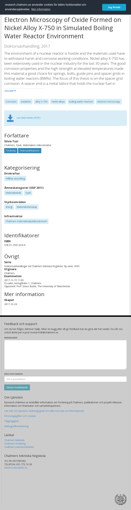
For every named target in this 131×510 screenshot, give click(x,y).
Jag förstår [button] (114, 7)
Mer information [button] (40, 9)
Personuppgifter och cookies (20, 416)
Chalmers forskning (15, 443)
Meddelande (10, 337)
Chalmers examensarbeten (19, 447)
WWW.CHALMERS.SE (15, 467)
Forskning (11, 150)
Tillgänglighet (11, 421)
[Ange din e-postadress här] (65, 379)
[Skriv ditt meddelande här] (65, 355)
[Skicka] (17, 387)
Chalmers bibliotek (14, 440)
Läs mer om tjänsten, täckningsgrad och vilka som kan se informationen (44, 410)
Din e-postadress (13, 374)
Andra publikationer (29, 150)
